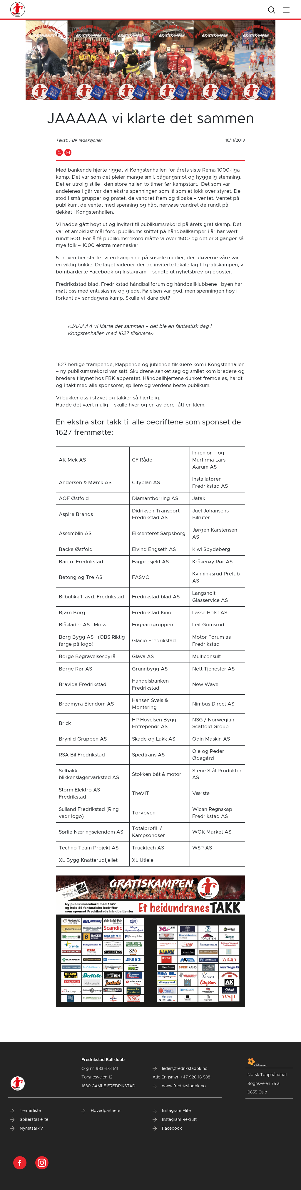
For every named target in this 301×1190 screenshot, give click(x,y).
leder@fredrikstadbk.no (180, 1069)
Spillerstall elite (29, 1120)
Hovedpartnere (100, 1111)
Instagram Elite (172, 1111)
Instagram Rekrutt (175, 1120)
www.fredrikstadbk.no (179, 1086)
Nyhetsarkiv (26, 1128)
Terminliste (25, 1111)
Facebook (167, 1128)
